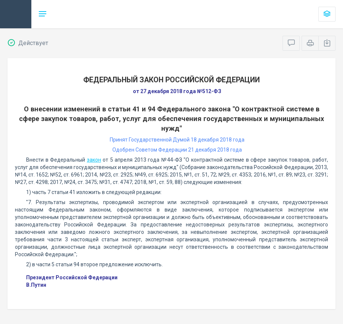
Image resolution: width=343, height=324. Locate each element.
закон (94, 160)
